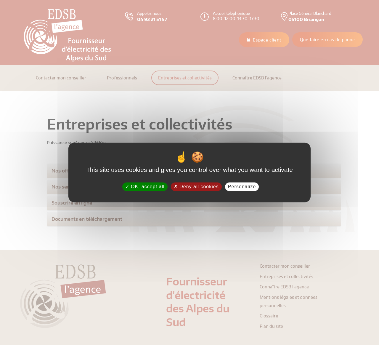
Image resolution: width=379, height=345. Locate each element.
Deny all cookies (196, 186)
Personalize (242, 186)
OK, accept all (145, 186)
